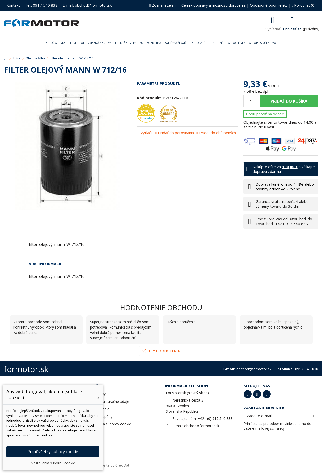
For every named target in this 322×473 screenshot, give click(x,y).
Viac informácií (45, 263)
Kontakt (13, 5)
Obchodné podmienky (269, 5)
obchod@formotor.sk (201, 425)
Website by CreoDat (113, 465)
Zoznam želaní (162, 5)
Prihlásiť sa (292, 28)
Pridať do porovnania (176, 132)
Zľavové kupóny (99, 416)
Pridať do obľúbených (217, 132)
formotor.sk (26, 368)
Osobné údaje (98, 409)
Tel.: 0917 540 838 (41, 5)
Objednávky (96, 393)
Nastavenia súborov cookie (109, 424)
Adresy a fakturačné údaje (108, 401)
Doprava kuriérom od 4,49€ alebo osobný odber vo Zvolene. (285, 186)
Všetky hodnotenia (161, 351)
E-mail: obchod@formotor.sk (87, 5)
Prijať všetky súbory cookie (52, 451)
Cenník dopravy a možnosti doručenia (213, 5)
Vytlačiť (146, 132)
